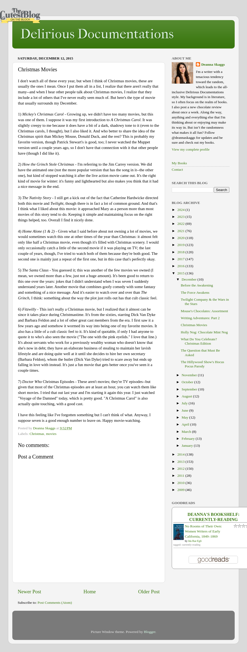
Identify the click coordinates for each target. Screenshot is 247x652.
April (186, 424)
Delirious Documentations (97, 34)
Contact (177, 169)
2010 (181, 483)
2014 (181, 454)
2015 (181, 273)
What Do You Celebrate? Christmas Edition (199, 341)
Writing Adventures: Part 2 (200, 318)
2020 (181, 238)
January (188, 446)
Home (90, 591)
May (185, 417)
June (185, 410)
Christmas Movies (194, 325)
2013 (181, 462)
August (187, 396)
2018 (181, 252)
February (189, 439)
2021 (181, 231)
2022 (181, 224)
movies (51, 434)
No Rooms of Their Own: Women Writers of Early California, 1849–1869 (203, 531)
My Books (179, 163)
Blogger (149, 632)
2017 (181, 259)
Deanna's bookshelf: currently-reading (213, 517)
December (189, 279)
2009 (181, 490)
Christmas (36, 434)
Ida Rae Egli (195, 540)
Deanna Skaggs (213, 64)
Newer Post (29, 591)
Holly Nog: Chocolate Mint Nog (204, 332)
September (190, 389)
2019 (181, 245)
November (190, 375)
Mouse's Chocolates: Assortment (204, 311)
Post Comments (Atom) (55, 603)
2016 (181, 266)
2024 (181, 210)
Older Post (149, 591)
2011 (181, 476)
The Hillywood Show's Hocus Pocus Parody (202, 364)
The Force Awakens (195, 292)
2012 (181, 469)
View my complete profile (190, 149)
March (187, 432)
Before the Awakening (197, 285)
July (185, 403)
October (188, 382)
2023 (181, 217)
